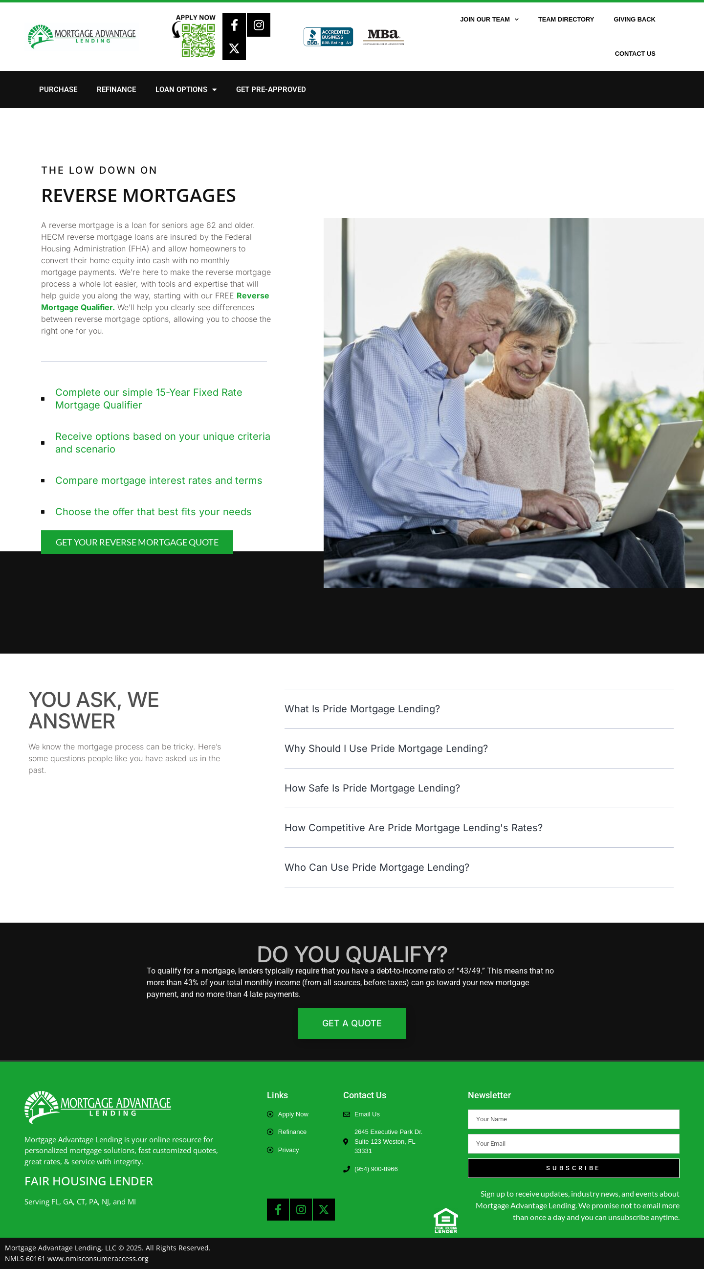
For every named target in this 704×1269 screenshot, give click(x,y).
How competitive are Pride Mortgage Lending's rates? (414, 828)
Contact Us (635, 53)
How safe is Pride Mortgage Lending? (372, 788)
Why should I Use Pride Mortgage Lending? (386, 748)
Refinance (116, 89)
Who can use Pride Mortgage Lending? (377, 867)
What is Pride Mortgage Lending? (362, 709)
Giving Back (634, 19)
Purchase (58, 89)
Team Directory (566, 19)
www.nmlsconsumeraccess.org (98, 1258)
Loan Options (186, 89)
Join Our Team (489, 20)
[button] (479, 709)
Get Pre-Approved (271, 89)
